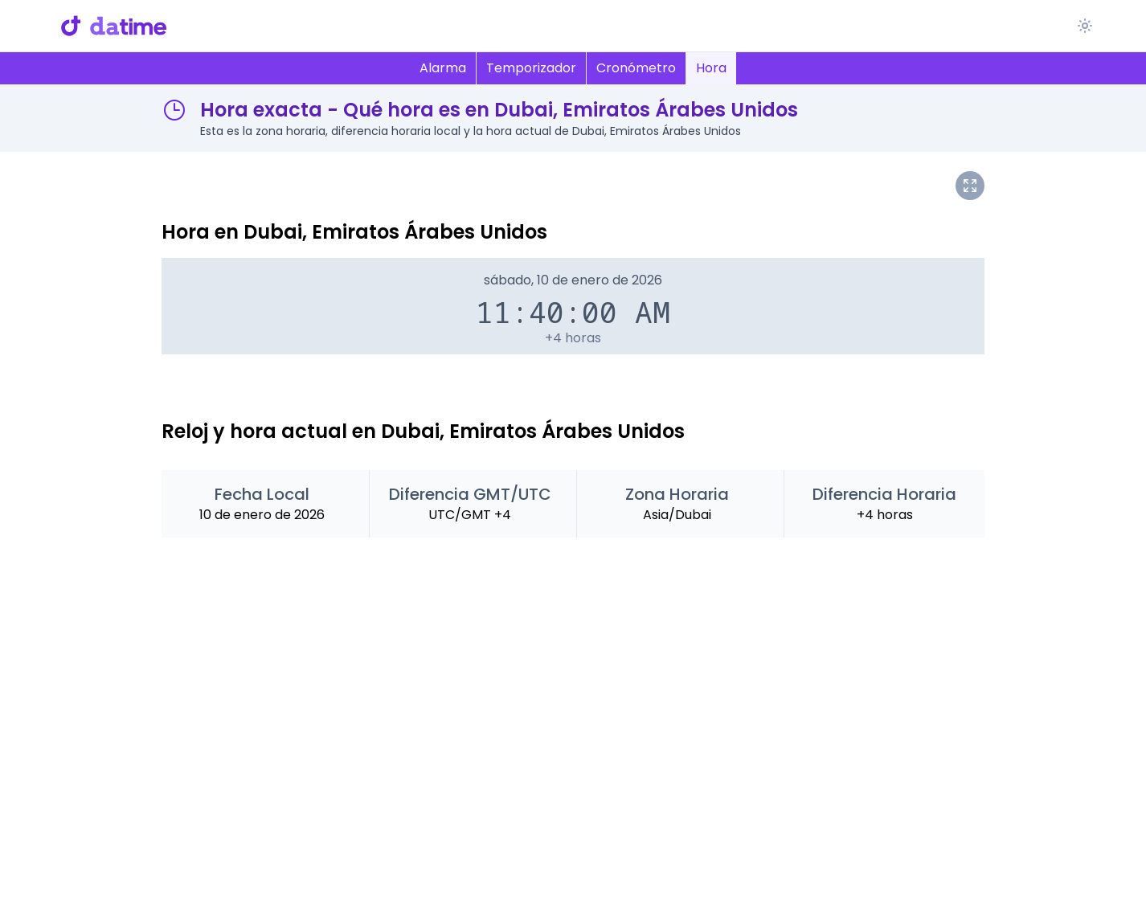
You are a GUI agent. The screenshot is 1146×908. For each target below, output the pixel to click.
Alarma (443, 68)
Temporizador (531, 68)
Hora (711, 68)
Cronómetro (636, 68)
